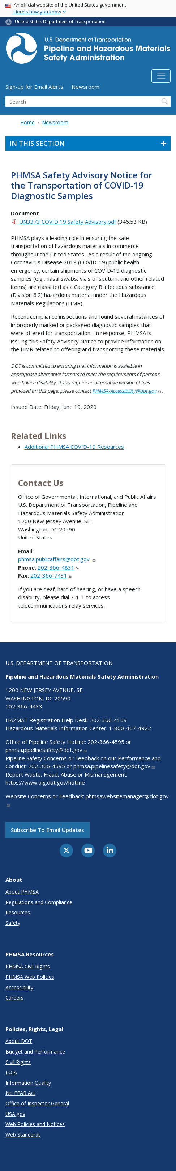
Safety (12, 922)
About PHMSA (22, 891)
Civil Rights (18, 1062)
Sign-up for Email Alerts (34, 86)
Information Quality (28, 1082)
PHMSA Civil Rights (27, 966)
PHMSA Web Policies (29, 976)
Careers (14, 997)
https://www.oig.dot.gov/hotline (45, 782)
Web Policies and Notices (35, 1124)
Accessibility (19, 987)
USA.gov (15, 1113)
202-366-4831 (58, 567)
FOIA (11, 1072)
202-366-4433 (23, 706)
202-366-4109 (108, 720)
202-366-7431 (51, 575)
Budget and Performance (35, 1051)
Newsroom (85, 86)
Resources (17, 912)
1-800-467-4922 (130, 728)
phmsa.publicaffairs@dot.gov (57, 559)
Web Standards (23, 1134)
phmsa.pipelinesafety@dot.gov (46, 749)
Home (27, 122)
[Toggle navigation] (161, 76)
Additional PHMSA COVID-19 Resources (74, 446)
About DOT (18, 1041)
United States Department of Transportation (60, 21)
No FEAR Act (20, 1092)
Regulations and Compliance (38, 902)
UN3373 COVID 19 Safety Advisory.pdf (67, 221)
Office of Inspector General (37, 1103)
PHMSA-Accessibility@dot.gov (127, 391)
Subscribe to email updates (47, 829)
